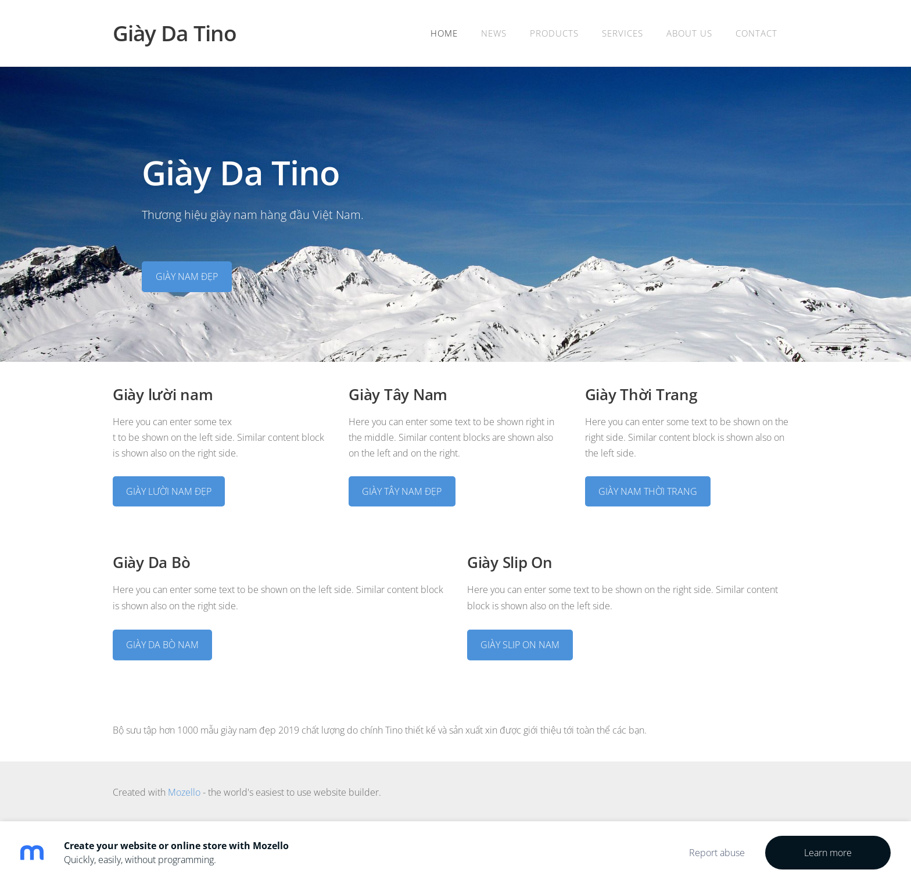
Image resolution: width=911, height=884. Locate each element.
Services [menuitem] (622, 33)
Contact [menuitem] (756, 33)
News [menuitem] (494, 33)
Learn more (828, 852)
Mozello (184, 792)
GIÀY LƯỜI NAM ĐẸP (168, 491)
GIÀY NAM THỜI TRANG (647, 491)
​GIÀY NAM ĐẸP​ (187, 276)
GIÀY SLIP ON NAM (519, 644)
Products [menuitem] (554, 33)
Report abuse (717, 852)
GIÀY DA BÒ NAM (162, 644)
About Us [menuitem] (689, 33)
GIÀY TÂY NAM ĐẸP (402, 491)
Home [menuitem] (444, 33)
